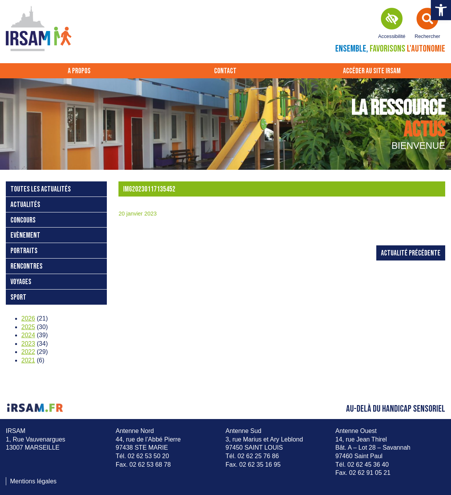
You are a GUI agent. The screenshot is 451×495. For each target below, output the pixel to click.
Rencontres (26, 266)
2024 (28, 335)
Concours (23, 220)
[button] (441, 10)
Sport (18, 297)
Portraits (24, 251)
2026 (28, 318)
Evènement (25, 235)
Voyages (20, 282)
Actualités (25, 204)
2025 (28, 327)
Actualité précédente (411, 253)
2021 (28, 360)
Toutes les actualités (40, 189)
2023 (28, 343)
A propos (79, 71)
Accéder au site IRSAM (372, 71)
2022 (28, 351)
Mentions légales (33, 481)
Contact (225, 71)
